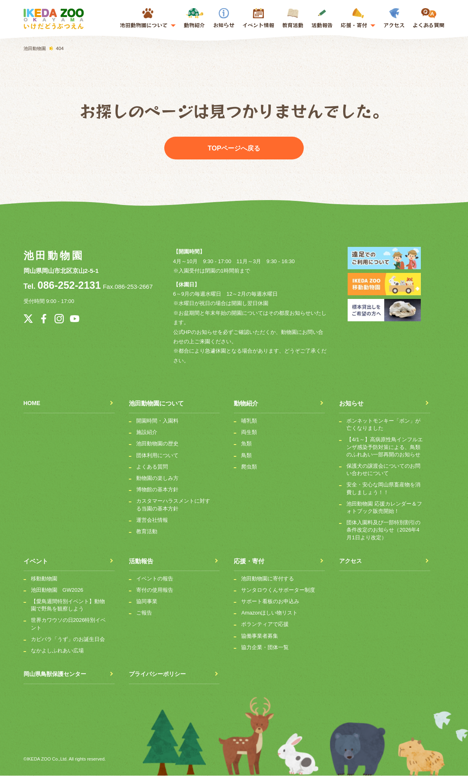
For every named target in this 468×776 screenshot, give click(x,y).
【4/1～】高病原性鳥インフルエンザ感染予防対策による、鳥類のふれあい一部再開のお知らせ (384, 447)
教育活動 (292, 18)
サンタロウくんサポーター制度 (278, 590)
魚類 (246, 444)
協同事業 (146, 602)
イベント (36, 561)
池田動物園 (53, 256)
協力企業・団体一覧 (265, 647)
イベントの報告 (154, 578)
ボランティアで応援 (265, 624)
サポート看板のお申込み (270, 602)
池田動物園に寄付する (267, 578)
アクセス (394, 18)
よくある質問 (428, 18)
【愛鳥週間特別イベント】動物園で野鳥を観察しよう (68, 605)
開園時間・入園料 (157, 421)
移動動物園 (44, 578)
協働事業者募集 (259, 636)
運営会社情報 (152, 520)
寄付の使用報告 (154, 590)
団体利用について (157, 455)
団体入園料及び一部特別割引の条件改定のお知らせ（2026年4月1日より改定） (383, 530)
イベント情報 (258, 25)
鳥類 (246, 455)
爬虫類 (249, 467)
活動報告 (322, 18)
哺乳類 (249, 421)
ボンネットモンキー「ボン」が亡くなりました (383, 425)
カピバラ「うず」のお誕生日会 (68, 639)
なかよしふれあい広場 (57, 651)
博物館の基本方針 (157, 490)
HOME (33, 403)
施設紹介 (146, 432)
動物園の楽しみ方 (157, 478)
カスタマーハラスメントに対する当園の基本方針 (173, 505)
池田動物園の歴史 (157, 444)
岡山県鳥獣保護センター (57, 674)
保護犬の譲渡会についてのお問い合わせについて (383, 470)
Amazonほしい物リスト (269, 613)
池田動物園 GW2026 (57, 590)
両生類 (249, 432)
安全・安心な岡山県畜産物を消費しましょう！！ (383, 488)
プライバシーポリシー (159, 674)
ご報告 (144, 613)
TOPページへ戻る (234, 148)
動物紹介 (194, 18)
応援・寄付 (249, 561)
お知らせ (223, 18)
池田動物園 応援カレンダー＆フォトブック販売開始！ (384, 507)
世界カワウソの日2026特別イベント (68, 624)
